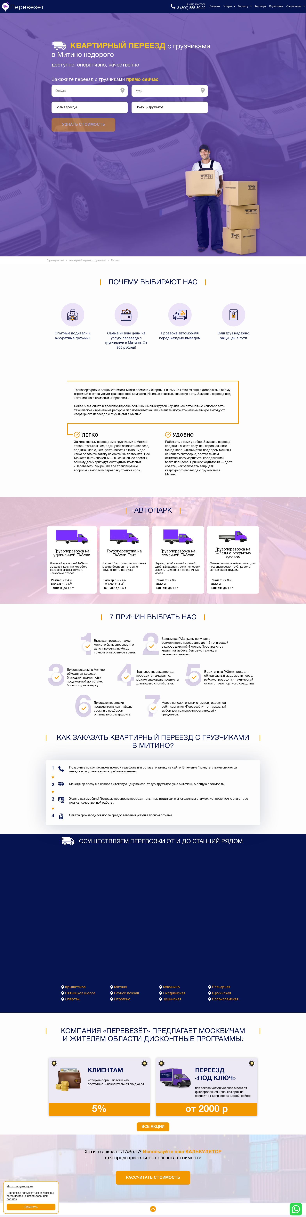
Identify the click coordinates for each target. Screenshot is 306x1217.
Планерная (221, 987)
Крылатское (75, 987)
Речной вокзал (126, 993)
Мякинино (171, 987)
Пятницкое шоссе (80, 993)
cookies (12, 1199)
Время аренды (66, 107)
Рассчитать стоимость (153, 1178)
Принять (31, 1207)
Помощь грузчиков (149, 107)
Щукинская (221, 993)
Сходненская (174, 993)
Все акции (153, 1127)
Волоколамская (225, 999)
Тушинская (172, 999)
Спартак (72, 999)
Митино (120, 987)
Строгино (122, 999)
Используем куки (20, 1186)
